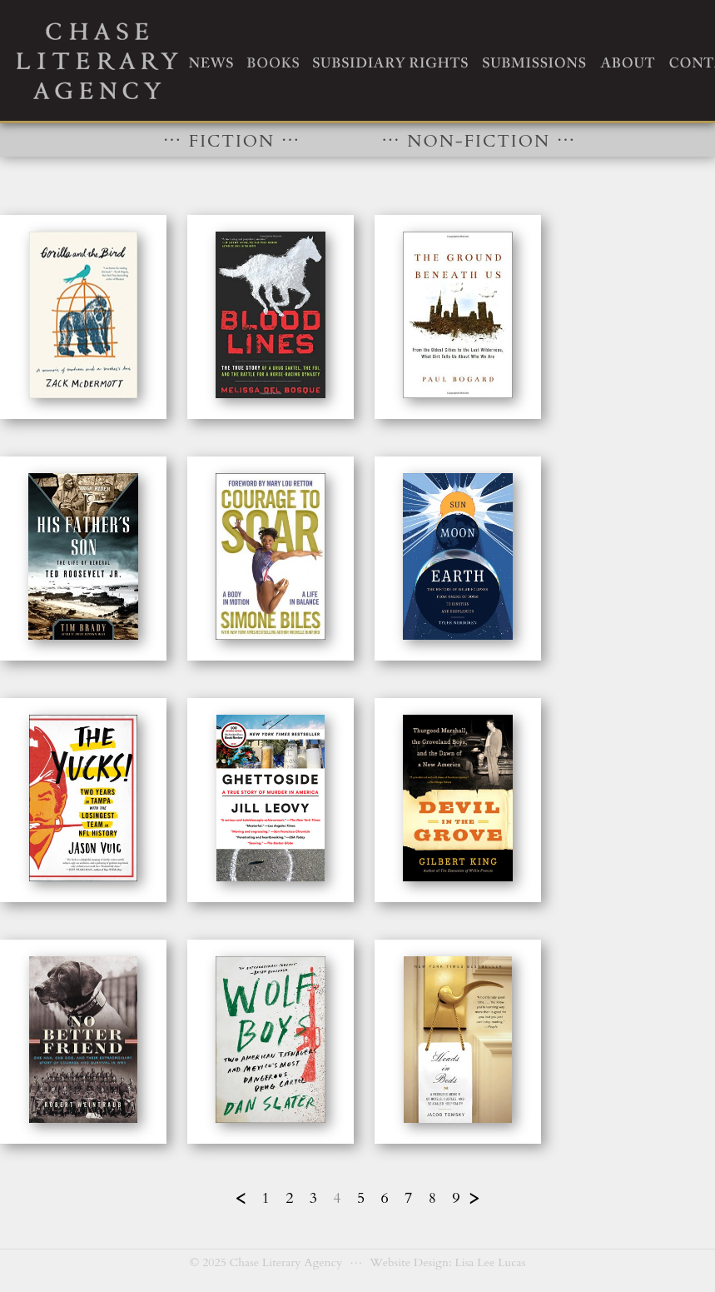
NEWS (210, 62)
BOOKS (272, 62)
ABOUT (627, 62)
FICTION (237, 138)
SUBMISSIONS (534, 62)
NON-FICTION (478, 138)
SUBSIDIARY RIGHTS (389, 62)
